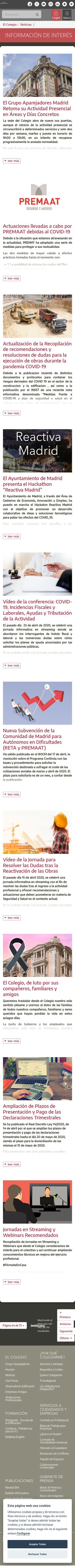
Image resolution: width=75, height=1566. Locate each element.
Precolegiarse (48, 1380)
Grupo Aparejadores (17, 1364)
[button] (13, 1325)
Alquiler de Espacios (52, 1459)
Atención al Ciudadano (53, 1448)
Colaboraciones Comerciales (49, 1466)
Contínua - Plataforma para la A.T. (18, 1430)
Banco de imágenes (51, 1495)
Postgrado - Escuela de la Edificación (19, 1421)
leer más (14, 160)
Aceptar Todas (37, 1544)
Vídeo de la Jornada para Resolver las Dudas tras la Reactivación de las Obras (30, 865)
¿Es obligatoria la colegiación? (50, 1387)
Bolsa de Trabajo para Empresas (52, 1427)
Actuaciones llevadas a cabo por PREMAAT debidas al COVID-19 (37, 229)
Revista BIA (12, 1487)
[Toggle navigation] (67, 15)
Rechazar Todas (37, 1554)
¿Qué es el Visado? (51, 1434)
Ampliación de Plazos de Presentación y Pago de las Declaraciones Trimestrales (32, 1111)
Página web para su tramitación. (25, 786)
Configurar (23, 1533)
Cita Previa (11, 1380)
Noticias (10, 1375)
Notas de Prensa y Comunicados (51, 1489)
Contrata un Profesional (54, 1420)
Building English (15, 1436)
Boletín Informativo (17, 1493)
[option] (20, 1364)
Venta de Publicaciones (19, 1498)
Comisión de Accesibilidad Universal (53, 1441)
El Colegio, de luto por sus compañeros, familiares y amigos (30, 988)
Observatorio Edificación (20, 1386)
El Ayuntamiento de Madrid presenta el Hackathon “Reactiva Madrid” (32, 484)
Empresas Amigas (16, 1391)
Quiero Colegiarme (51, 1375)
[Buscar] (21, 14)
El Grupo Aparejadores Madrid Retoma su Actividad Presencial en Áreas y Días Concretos (37, 108)
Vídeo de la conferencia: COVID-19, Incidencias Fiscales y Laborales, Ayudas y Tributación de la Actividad (37, 609)
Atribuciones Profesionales (13, 1398)
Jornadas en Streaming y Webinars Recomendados (30, 1232)
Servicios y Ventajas (51, 1364)
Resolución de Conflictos (54, 1453)
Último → (66, 1338)
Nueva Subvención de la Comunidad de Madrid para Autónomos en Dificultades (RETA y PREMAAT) (32, 738)
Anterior (65, 1324)
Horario (9, 1369)
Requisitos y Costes (51, 1369)
